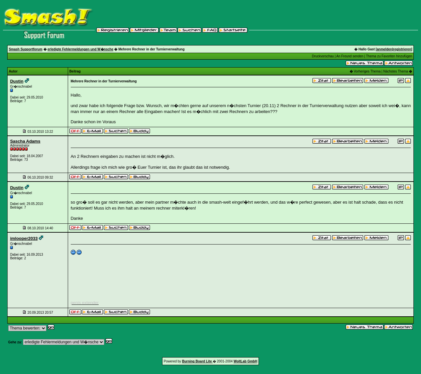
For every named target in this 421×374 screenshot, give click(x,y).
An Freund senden (349, 56)
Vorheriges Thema (367, 71)
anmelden (384, 49)
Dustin (16, 81)
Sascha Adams (25, 141)
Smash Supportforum (25, 49)
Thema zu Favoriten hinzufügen (389, 56)
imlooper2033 (24, 238)
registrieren (402, 49)
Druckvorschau (323, 56)
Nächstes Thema (395, 71)
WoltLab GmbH (245, 361)
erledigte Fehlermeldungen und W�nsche (80, 49)
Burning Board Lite (197, 361)
